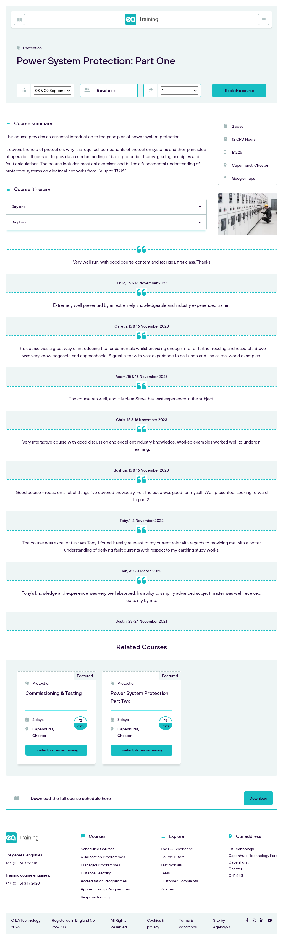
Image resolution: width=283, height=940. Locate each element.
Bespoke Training (95, 897)
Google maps (243, 178)
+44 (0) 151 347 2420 (23, 883)
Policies (167, 889)
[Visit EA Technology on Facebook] (247, 920)
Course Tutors (172, 856)
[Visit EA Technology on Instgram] (254, 920)
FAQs (165, 873)
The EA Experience (177, 848)
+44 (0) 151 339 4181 (22, 863)
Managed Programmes (100, 864)
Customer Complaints (179, 881)
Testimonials (171, 864)
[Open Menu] (19, 19)
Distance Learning (96, 873)
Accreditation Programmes (104, 881)
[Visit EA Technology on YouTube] (270, 920)
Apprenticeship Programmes (105, 889)
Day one (18, 206)
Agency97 (221, 926)
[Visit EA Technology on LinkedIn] (261, 920)
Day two (18, 222)
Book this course (239, 90)
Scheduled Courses (97, 848)
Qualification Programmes (103, 856)
